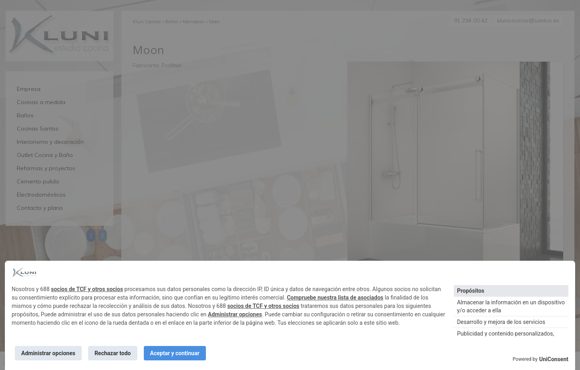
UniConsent (553, 359)
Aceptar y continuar (174, 353)
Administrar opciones (235, 314)
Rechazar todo (113, 353)
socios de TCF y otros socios (87, 289)
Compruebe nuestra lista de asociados (335, 297)
